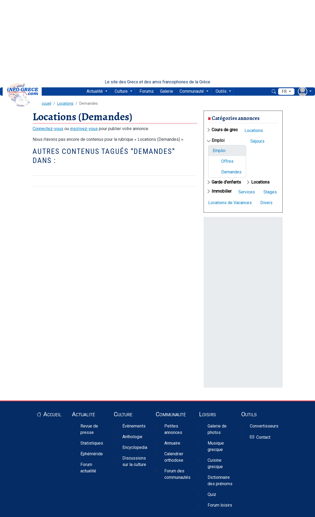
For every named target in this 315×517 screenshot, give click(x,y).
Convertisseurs (264, 426)
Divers (266, 202)
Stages (270, 192)
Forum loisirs (220, 505)
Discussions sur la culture (134, 461)
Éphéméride (91, 453)
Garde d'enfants (226, 182)
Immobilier (222, 191)
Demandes (231, 171)
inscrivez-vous (84, 128)
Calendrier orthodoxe (173, 457)
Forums (146, 91)
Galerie (166, 91)
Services (246, 192)
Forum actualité (88, 467)
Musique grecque (216, 446)
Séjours (257, 141)
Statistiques (91, 443)
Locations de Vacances (230, 202)
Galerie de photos (217, 429)
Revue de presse (89, 429)
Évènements (134, 426)
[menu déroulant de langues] (286, 91)
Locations (65, 103)
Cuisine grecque (215, 463)
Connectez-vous (48, 128)
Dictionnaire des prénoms (220, 480)
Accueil (52, 414)
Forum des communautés (177, 474)
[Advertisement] (157, 39)
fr (285, 91)
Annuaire (172, 443)
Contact (263, 437)
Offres (227, 161)
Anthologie (132, 436)
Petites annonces (173, 429)
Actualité (95, 91)
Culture (121, 91)
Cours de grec (225, 129)
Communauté (192, 91)
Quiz (212, 494)
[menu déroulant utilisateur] (304, 91)
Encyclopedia (134, 447)
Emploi (218, 140)
